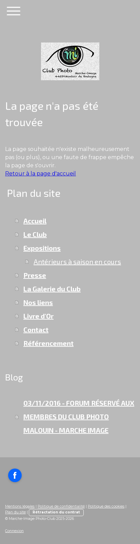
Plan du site (15, 512)
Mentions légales (20, 506)
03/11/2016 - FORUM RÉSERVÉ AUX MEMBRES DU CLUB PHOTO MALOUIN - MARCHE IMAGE (78, 416)
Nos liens (38, 302)
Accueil (34, 221)
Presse (34, 275)
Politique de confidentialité (61, 506)
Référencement (48, 343)
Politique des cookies (106, 506)
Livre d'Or (38, 316)
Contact (35, 329)
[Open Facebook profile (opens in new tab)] (15, 475)
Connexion (14, 531)
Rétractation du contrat (56, 512)
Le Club (35, 234)
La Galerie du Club (52, 289)
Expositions (42, 248)
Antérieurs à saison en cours (77, 261)
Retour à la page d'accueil (40, 173)
